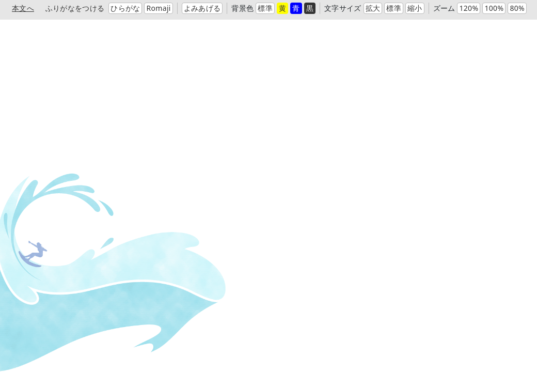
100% (493, 8)
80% (517, 8)
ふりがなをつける (75, 8)
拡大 (373, 8)
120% (468, 8)
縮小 (414, 8)
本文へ (23, 8)
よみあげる (202, 8)
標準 (265, 8)
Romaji (158, 8)
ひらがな (125, 8)
